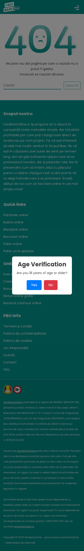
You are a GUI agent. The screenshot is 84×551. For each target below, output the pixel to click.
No (50, 285)
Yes (34, 285)
